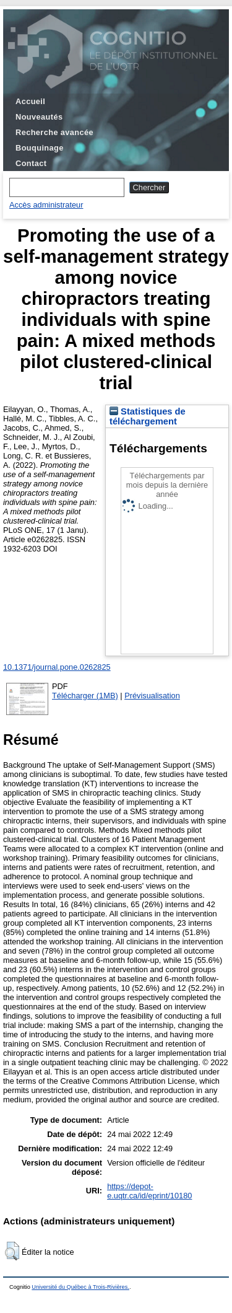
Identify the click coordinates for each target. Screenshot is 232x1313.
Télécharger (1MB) (85, 695)
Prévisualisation (152, 695)
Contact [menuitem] (30, 163)
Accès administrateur (46, 204)
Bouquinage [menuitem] (39, 147)
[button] (12, 1251)
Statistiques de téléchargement (148, 416)
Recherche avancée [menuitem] (54, 132)
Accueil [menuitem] (30, 101)
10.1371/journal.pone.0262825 (57, 667)
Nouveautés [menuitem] (38, 116)
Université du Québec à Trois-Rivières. (80, 1287)
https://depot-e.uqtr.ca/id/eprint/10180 (149, 1191)
